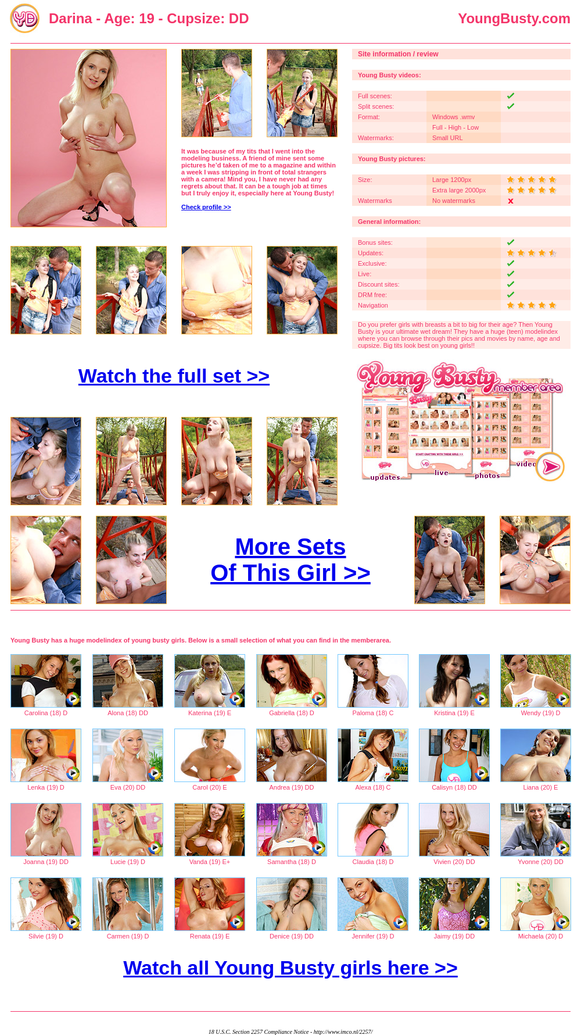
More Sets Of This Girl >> (290, 560)
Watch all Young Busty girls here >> (290, 968)
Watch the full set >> (174, 376)
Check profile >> (206, 207)
